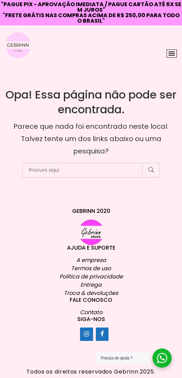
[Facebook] (102, 334)
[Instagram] (86, 334)
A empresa (91, 260)
